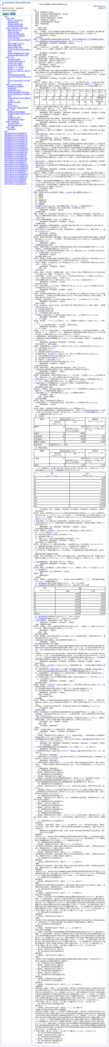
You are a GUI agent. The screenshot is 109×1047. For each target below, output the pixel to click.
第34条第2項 (42, 618)
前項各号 (39, 206)
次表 (74, 585)
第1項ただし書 (75, 751)
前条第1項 (43, 225)
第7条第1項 (42, 583)
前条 (94, 214)
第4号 (61, 671)
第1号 (86, 410)
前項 (37, 130)
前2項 (38, 208)
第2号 (64, 618)
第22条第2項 (73, 669)
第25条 (67, 673)
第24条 (94, 669)
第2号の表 (94, 410)
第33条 (94, 673)
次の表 (93, 82)
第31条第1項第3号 (50, 671)
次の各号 (69, 192)
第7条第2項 (42, 585)
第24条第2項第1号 (88, 739)
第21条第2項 (42, 616)
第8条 (52, 669)
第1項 (38, 161)
